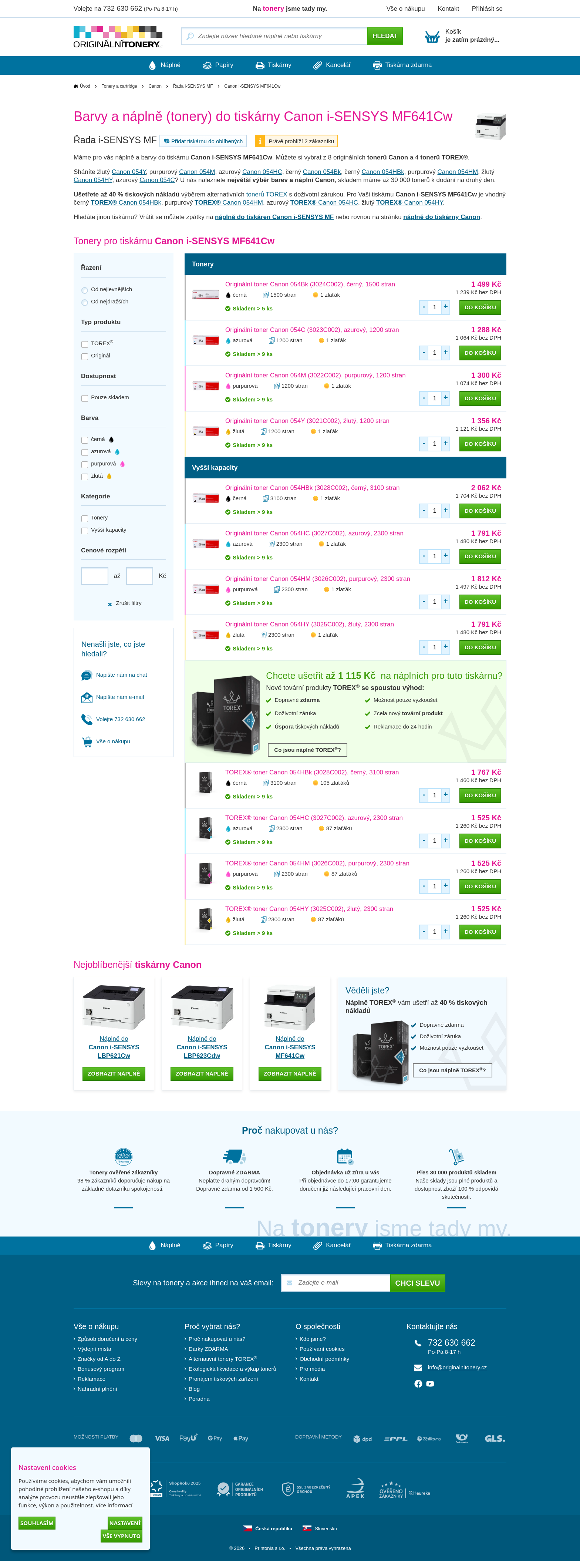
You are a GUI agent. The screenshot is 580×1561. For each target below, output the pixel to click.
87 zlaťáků (339, 828)
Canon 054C (157, 180)
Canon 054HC (262, 172)
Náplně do (114, 1048)
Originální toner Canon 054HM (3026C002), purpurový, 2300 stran (317, 579)
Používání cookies (322, 1348)
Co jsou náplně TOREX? (307, 749)
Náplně (157, 65)
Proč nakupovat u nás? (217, 1338)
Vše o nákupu (406, 8)
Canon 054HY (93, 180)
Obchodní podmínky (324, 1358)
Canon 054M (197, 172)
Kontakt (448, 8)
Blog (194, 1388)
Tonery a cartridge (119, 86)
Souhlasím (37, 1523)
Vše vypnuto (121, 1536)
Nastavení (125, 1523)
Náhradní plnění (97, 1388)
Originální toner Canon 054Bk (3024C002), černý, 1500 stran (310, 284)
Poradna (199, 1398)
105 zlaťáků (334, 783)
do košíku (480, 308)
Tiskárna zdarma (409, 65)
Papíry (214, 65)
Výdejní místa (94, 1348)
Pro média (312, 1368)
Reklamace (91, 1378)
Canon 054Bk (322, 172)
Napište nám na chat (114, 675)
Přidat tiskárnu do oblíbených (202, 141)
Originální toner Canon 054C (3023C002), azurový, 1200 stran (312, 330)
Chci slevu (417, 1283)
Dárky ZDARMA (208, 1348)
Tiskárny (273, 65)
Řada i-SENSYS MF (193, 86)
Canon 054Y (129, 172)
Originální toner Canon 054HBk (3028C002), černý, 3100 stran (312, 488)
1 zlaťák (330, 295)
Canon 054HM (458, 172)
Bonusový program (101, 1368)
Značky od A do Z (99, 1358)
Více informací (113, 1505)
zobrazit (114, 1073)
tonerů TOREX (266, 194)
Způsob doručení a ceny (107, 1338)
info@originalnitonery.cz (457, 1367)
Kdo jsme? (313, 1338)
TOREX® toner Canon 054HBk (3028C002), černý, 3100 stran (312, 772)
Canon (154, 86)
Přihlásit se (487, 8)
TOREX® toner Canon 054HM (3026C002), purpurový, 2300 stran (317, 863)
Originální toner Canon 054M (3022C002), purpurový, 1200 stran (315, 375)
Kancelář (336, 65)
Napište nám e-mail (112, 697)
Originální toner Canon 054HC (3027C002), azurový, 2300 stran (314, 533)
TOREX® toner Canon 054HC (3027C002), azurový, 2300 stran (314, 818)
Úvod (85, 86)
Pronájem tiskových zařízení (223, 1378)
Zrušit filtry (124, 603)
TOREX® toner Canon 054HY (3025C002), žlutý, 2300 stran (309, 909)
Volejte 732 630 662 (113, 719)
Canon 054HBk (382, 172)
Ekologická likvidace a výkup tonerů (232, 1368)
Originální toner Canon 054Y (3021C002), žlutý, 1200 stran (307, 421)
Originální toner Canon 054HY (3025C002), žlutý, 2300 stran (309, 624)
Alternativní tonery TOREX (224, 1358)
